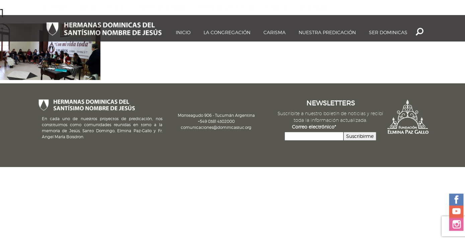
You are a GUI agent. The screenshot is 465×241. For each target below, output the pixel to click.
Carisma (274, 32)
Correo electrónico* (314, 127)
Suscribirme (360, 136)
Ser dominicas (388, 32)
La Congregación (227, 32)
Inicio (183, 32)
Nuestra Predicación (327, 32)
